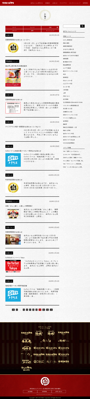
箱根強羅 (65, 58)
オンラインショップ (75, 3)
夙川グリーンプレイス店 (70, 71)
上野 (64, 93)
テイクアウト (63, 3)
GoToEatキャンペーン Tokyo (14, 257)
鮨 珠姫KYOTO (67, 62)
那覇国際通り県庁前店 (69, 52)
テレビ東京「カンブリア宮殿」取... (73, 161)
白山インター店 (67, 80)
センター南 (66, 87)
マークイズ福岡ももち (69, 118)
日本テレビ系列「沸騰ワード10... (72, 157)
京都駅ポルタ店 (67, 112)
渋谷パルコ (66, 96)
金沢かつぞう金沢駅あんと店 (71, 136)
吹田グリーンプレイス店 (70, 115)
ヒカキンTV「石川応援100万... (72, 154)
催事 (32, 30)
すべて (14, 27)
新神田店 (65, 77)
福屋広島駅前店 (67, 46)
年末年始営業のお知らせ (13, 180)
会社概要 (30, 391)
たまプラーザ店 (67, 83)
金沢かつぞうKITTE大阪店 (71, 55)
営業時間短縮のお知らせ (13, 99)
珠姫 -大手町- (67, 130)
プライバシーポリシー (47, 394)
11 (43, 309)
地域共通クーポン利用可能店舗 (16, 286)
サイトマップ (39, 394)
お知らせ (55, 3)
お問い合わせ (58, 391)
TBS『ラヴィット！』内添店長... (72, 164)
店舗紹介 (47, 3)
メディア (14, 30)
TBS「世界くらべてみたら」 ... (72, 151)
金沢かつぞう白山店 (69, 140)
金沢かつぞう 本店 (68, 133)
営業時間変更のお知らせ (13, 232)
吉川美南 (65, 99)
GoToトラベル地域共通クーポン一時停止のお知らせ (23, 151)
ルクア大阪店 (67, 68)
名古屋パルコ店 (67, 108)
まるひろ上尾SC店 (68, 49)
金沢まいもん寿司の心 (37, 3)
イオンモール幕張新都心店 (71, 105)
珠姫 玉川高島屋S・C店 (70, 127)
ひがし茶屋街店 (67, 40)
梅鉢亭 (65, 124)
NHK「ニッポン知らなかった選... (73, 167)
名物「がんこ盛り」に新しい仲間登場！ (19, 206)
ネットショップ (50, 30)
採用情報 (85, 3)
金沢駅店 (65, 121)
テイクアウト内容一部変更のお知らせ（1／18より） (23, 127)
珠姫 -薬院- (66, 43)
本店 (64, 74)
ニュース (32, 27)
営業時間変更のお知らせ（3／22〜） (18, 40)
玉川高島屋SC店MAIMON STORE (73, 102)
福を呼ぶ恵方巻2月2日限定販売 (16, 66)
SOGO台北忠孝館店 (68, 143)
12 (47, 309)
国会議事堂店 (67, 65)
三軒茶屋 (65, 90)
